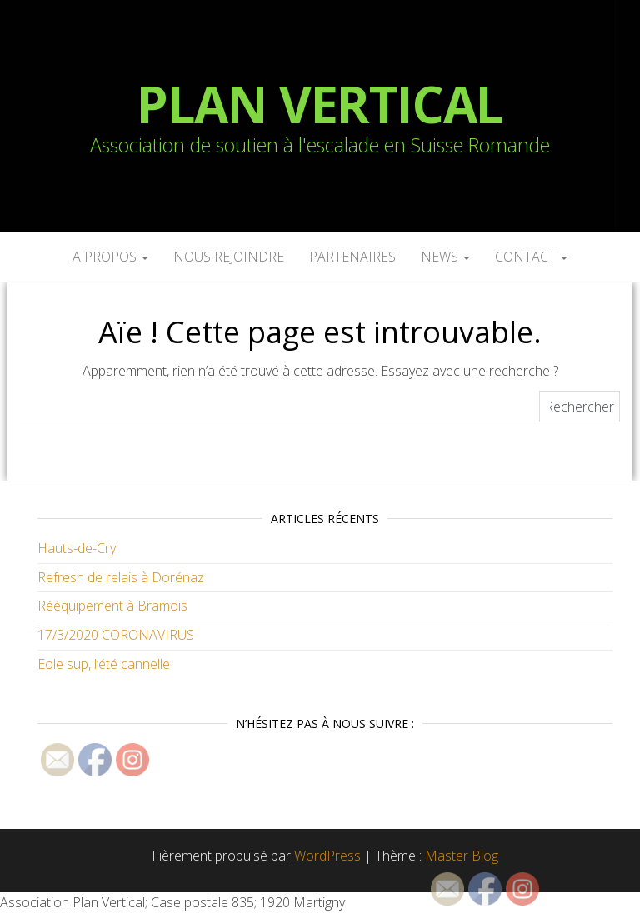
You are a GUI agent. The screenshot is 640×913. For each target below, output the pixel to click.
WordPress (327, 855)
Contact (531, 256)
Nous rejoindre (228, 256)
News (445, 256)
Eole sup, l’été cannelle (104, 664)
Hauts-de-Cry (77, 548)
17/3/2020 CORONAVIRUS (116, 635)
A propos (110, 256)
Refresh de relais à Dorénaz (121, 577)
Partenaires (352, 256)
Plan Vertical (320, 104)
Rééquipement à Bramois (113, 605)
